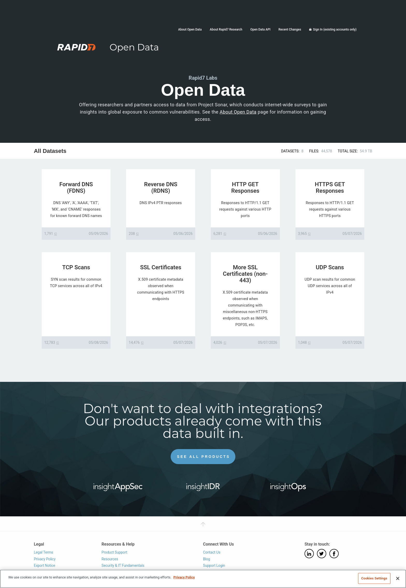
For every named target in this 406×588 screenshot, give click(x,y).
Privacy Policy (45, 559)
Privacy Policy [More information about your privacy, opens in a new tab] (184, 577)
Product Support (114, 552)
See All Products (203, 457)
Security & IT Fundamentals (123, 565)
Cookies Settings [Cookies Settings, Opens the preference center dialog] (374, 578)
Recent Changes (289, 29)
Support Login (214, 565)
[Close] (397, 578)
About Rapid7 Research (226, 29)
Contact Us (211, 552)
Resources (110, 559)
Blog (206, 559)
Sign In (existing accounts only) (335, 29)
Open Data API (260, 29)
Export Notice (44, 565)
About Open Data (190, 29)
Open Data (134, 47)
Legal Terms (43, 552)
